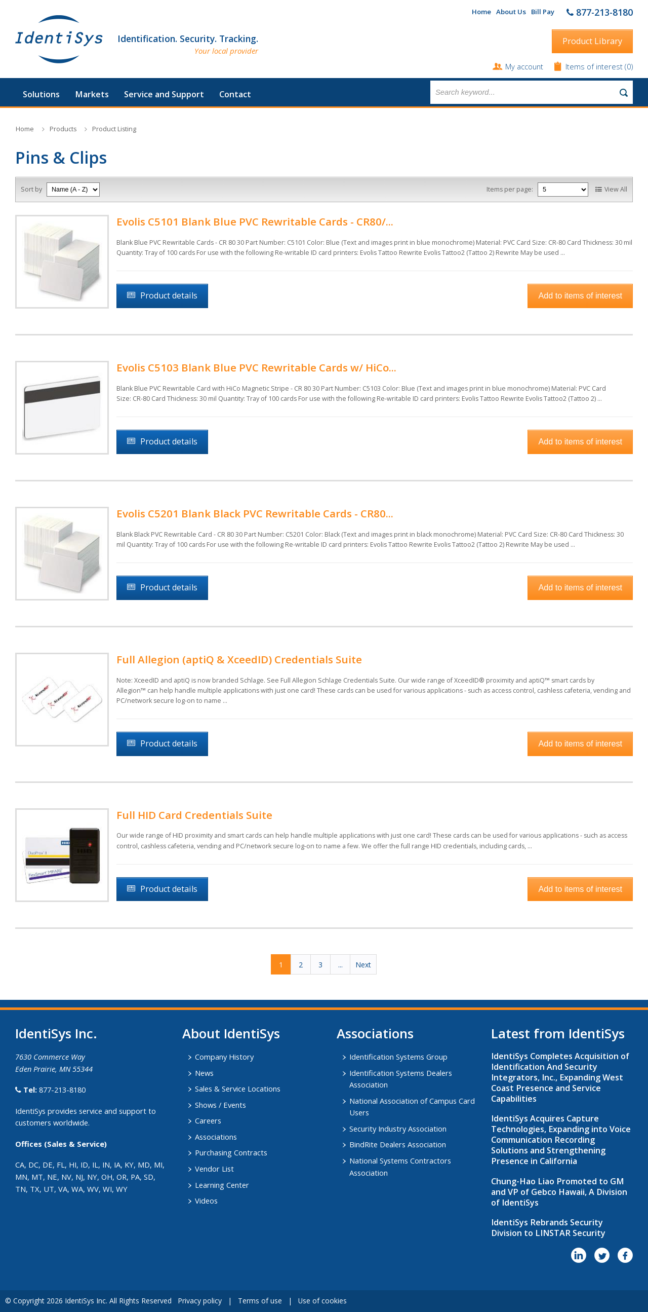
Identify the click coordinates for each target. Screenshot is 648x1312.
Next (363, 964)
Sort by (31, 189)
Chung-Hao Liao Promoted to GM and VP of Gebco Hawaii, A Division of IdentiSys (559, 1192)
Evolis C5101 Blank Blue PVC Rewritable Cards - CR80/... (254, 221)
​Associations (375, 1033)
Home (481, 11)
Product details (168, 295)
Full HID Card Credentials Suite (194, 815)
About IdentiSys (231, 1033)
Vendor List (214, 1169)
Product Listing (114, 129)
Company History (224, 1057)
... (340, 964)
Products (63, 129)
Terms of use (260, 1300)
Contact (235, 94)
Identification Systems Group (398, 1057)
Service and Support (164, 94)
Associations (216, 1137)
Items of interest (595, 66)
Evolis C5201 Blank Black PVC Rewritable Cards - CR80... (254, 513)
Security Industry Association (398, 1128)
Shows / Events (220, 1105)
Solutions (41, 94)
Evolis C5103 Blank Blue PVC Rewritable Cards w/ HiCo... (256, 367)
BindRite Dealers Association (397, 1144)
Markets (92, 94)
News (204, 1073)
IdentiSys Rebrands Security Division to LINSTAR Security (548, 1228)
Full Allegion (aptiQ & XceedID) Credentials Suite (239, 659)
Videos (206, 1200)
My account (524, 66)
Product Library (592, 41)
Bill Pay (542, 11)
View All (615, 189)
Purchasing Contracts (231, 1152)
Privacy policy (200, 1300)
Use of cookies (322, 1300)
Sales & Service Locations (237, 1088)
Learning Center (222, 1185)
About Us (511, 11)
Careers (208, 1120)
